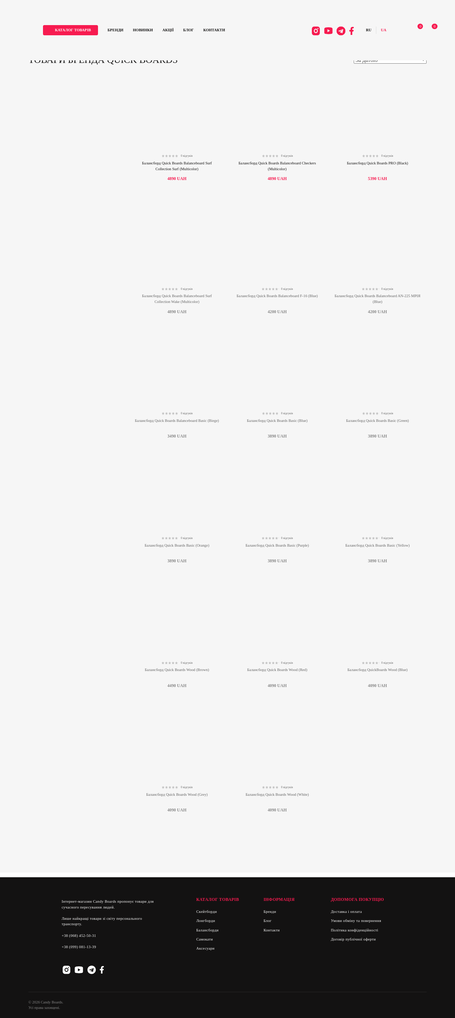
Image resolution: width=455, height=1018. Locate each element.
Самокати (204, 939)
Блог (207, 32)
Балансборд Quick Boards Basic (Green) (377, 421)
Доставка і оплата (346, 912)
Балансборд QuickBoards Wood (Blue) (378, 670)
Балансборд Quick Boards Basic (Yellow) (377, 545)
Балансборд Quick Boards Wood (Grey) (177, 795)
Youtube (317, 32)
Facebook (340, 32)
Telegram (330, 32)
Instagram (305, 32)
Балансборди (207, 930)
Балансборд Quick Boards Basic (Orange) (177, 545)
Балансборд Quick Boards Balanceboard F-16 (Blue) (277, 296)
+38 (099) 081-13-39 (79, 947)
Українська (372, 32)
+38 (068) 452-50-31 (79, 936)
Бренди (134, 32)
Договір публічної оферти (353, 939)
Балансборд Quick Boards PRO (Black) (377, 163)
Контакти (233, 32)
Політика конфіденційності (354, 930)
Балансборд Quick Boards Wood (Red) (277, 670)
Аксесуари (205, 948)
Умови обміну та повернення (356, 921)
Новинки (162, 32)
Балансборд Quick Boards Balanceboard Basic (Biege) (177, 421)
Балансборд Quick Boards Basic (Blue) (277, 421)
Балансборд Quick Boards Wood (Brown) (177, 670)
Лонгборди (205, 921)
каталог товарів (92, 32)
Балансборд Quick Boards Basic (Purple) (277, 545)
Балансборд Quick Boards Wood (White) (277, 795)
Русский (357, 32)
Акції (187, 32)
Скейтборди (206, 912)
